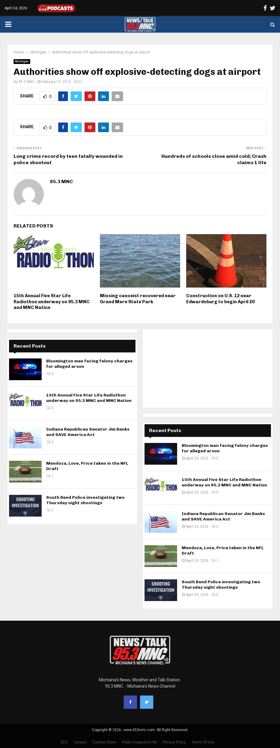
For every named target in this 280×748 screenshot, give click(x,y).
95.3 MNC (26, 82)
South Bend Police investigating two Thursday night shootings (85, 500)
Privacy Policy (174, 742)
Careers (80, 742)
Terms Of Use (203, 742)
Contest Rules (104, 742)
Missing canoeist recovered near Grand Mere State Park (138, 298)
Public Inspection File (139, 742)
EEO (64, 742)
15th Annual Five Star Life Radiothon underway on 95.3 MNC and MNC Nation (52, 301)
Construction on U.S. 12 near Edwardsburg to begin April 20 (220, 298)
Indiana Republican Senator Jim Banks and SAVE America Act (87, 432)
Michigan (22, 61)
